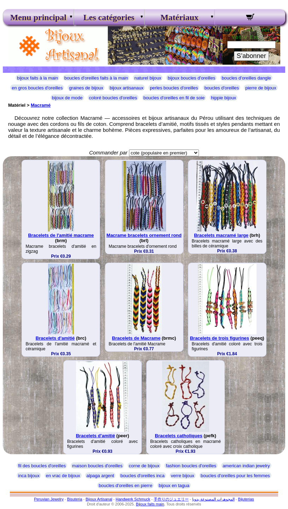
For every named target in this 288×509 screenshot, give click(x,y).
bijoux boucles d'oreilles (191, 78)
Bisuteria (74, 499)
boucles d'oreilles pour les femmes (235, 475)
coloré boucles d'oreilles (113, 97)
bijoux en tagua (174, 485)
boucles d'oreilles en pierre (125, 485)
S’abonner (251, 55)
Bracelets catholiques (178, 435)
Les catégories (109, 17)
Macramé (41, 105)
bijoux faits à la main (37, 78)
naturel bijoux (147, 78)
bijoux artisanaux (126, 87)
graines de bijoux (86, 87)
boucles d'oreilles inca (143, 475)
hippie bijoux (223, 97)
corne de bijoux (144, 465)
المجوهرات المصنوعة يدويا (213, 499)
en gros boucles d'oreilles (37, 87)
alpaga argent (100, 475)
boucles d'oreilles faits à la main (96, 78)
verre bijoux (182, 475)
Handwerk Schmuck (133, 499)
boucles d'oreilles (221, 87)
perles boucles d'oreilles (174, 87)
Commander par (108, 153)
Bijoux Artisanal (99, 499)
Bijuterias (246, 499)
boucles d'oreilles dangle (246, 78)
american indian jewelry (246, 465)
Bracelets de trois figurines (219, 338)
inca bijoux (28, 475)
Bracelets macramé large (221, 235)
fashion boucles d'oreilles (191, 465)
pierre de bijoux (260, 87)
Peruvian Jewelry (49, 499)
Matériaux (179, 17)
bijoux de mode (67, 97)
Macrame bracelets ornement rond (143, 235)
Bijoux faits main (150, 504)
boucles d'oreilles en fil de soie (174, 97)
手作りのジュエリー (171, 499)
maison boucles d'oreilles (97, 465)
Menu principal (38, 17)
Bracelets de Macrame (136, 338)
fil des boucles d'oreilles (42, 465)
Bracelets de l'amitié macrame (61, 235)
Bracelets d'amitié (55, 338)
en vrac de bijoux (63, 475)
